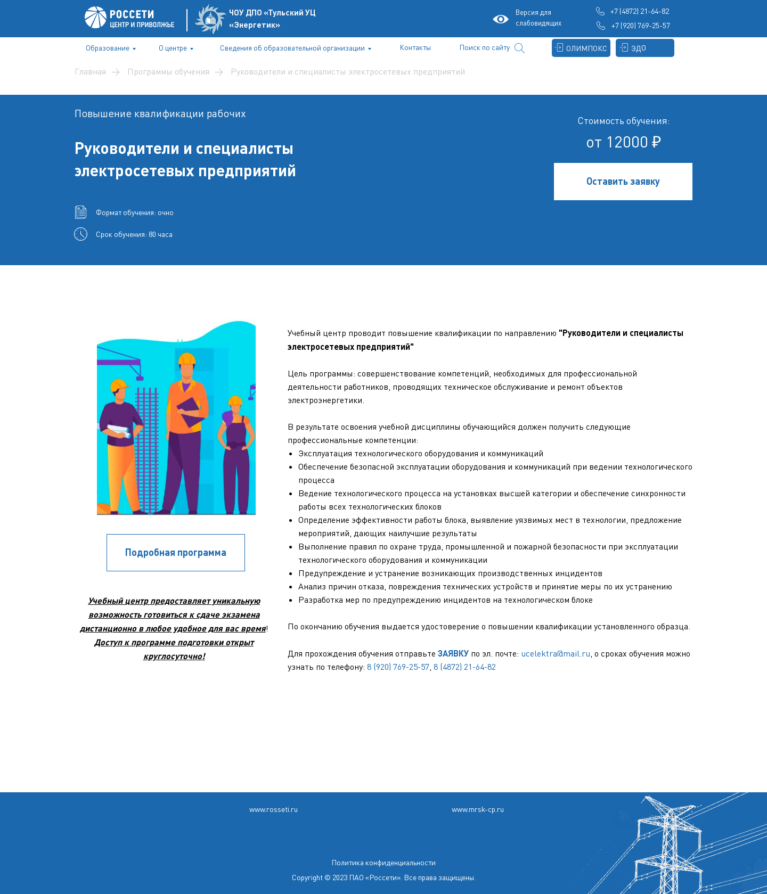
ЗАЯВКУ (453, 653)
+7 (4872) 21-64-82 (639, 10)
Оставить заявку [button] (623, 181)
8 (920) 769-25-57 (398, 666)
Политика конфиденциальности (383, 862)
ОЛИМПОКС (586, 48)
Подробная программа (175, 552)
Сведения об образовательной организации (292, 47)
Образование (107, 47)
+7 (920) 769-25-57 (640, 25)
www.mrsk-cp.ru (478, 809)
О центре (173, 47)
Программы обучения (168, 72)
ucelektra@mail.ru (555, 653)
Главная (90, 72)
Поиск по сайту (484, 47)
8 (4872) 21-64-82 (465, 666)
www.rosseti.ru (273, 809)
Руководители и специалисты (184, 147)
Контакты (415, 47)
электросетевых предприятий (185, 169)
